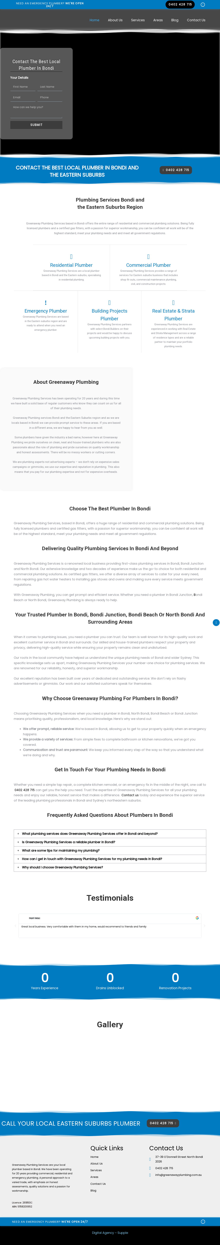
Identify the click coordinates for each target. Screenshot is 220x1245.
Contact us (130, 795)
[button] (180, 5)
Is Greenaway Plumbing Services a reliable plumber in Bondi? (68, 842)
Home (94, 20)
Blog (174, 20)
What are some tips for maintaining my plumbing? (61, 850)
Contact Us (196, 20)
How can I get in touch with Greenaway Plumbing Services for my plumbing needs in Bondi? (92, 858)
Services (138, 20)
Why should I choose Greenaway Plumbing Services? (62, 867)
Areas (158, 20)
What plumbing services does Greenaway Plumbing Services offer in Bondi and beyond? (90, 833)
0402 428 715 (25, 789)
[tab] (110, 833)
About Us (115, 20)
